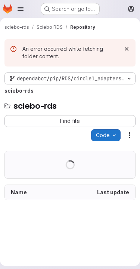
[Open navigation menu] (21, 9)
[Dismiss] (126, 48)
